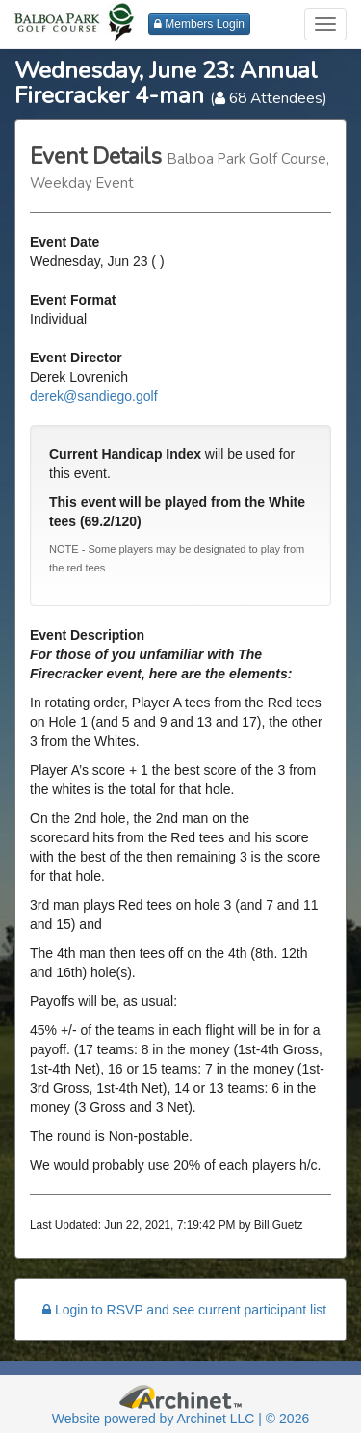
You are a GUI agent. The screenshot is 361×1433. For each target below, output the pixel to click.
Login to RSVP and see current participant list (184, 1309)
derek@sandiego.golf (94, 396)
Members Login (199, 24)
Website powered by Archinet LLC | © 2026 (180, 1418)
